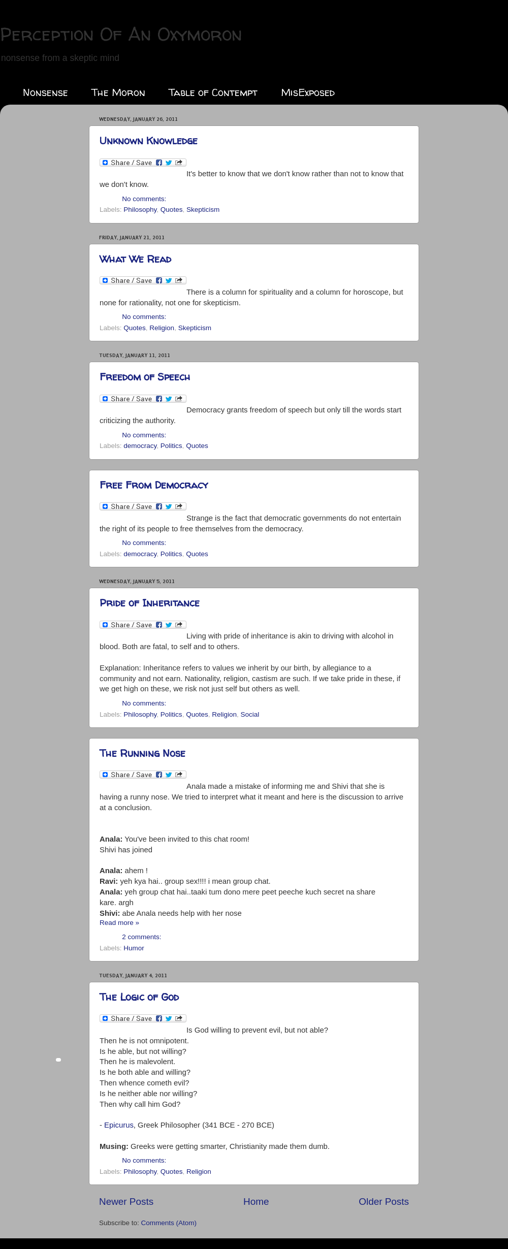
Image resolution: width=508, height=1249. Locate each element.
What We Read (135, 259)
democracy (139, 446)
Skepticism (202, 209)
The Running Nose (142, 753)
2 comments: (141, 937)
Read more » (119, 922)
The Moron (118, 92)
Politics (171, 446)
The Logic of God (139, 997)
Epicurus (119, 1125)
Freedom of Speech (145, 376)
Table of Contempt (213, 92)
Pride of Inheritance (150, 603)
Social (249, 714)
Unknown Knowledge (149, 140)
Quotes (172, 209)
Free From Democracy (154, 485)
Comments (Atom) (169, 1223)
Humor (133, 948)
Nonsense (45, 92)
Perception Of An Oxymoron (121, 33)
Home (256, 1201)
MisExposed (308, 92)
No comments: (144, 199)
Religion (161, 328)
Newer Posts (126, 1201)
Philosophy (139, 209)
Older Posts (384, 1201)
